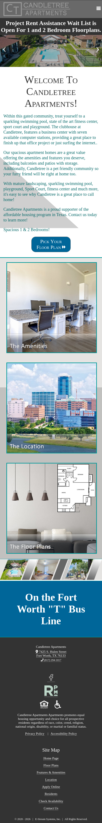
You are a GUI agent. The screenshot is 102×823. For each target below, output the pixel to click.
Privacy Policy (34, 733)
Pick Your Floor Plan (51, 244)
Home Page (50, 758)
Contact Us (51, 808)
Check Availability (51, 801)
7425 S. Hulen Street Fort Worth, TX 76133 (51, 653)
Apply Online (51, 786)
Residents (51, 794)
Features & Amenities (51, 772)
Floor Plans (51, 765)
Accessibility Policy (64, 733)
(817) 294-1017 (51, 660)
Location (51, 779)
